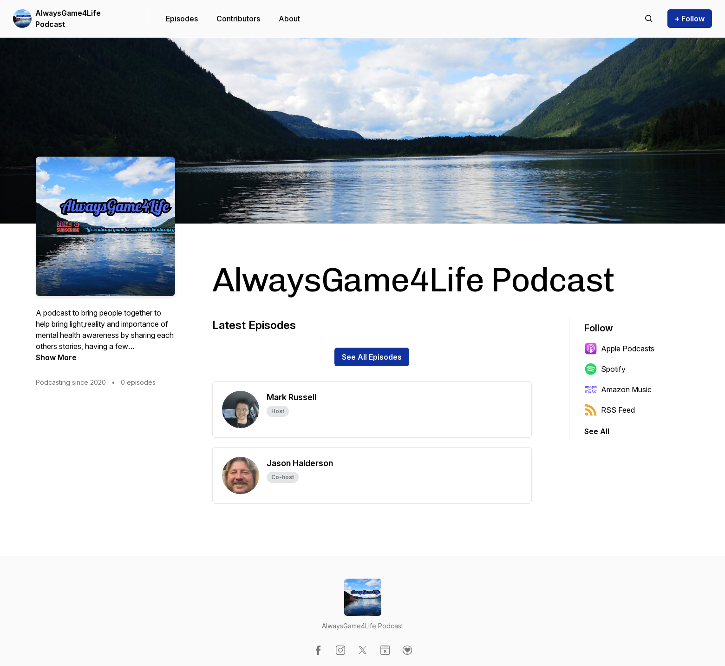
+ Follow (690, 18)
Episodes (182, 18)
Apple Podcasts (619, 348)
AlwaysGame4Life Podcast (68, 18)
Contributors (238, 18)
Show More (56, 357)
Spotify (605, 369)
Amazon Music (618, 389)
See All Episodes (372, 357)
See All (596, 431)
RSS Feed (609, 409)
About (289, 18)
